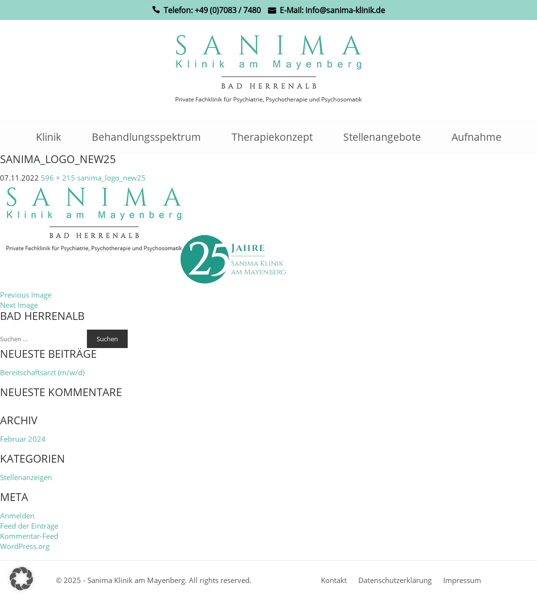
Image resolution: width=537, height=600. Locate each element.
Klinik (48, 137)
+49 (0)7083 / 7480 (228, 10)
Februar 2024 (23, 439)
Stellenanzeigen (26, 477)
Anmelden (17, 515)
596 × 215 (58, 178)
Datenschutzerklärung (395, 580)
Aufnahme (477, 137)
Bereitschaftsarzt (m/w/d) (42, 372)
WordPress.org (25, 546)
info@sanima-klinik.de (345, 10)
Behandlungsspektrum (146, 137)
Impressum (462, 580)
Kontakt (334, 580)
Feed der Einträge (29, 526)
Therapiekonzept (272, 137)
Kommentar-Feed (29, 536)
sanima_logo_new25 (111, 178)
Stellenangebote (382, 137)
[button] (21, 578)
